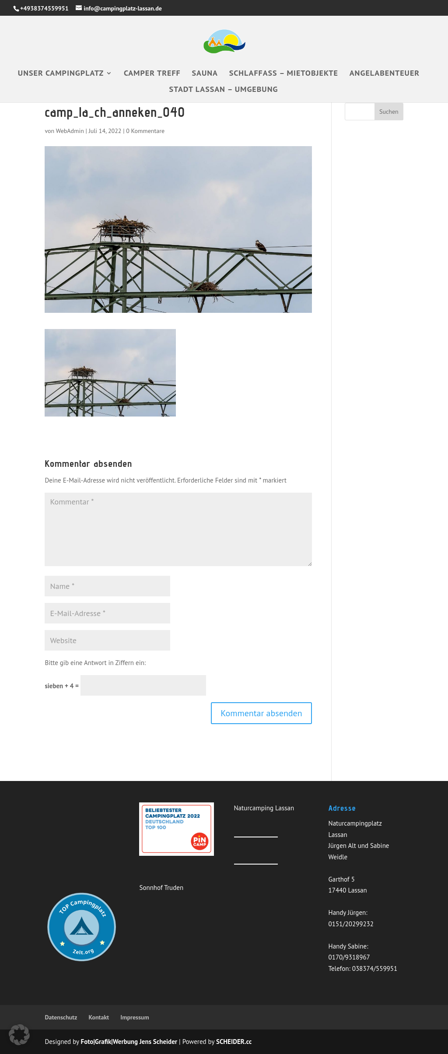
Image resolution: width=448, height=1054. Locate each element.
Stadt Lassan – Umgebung (223, 90)
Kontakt (98, 1017)
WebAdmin (70, 131)
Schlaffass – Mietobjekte (283, 74)
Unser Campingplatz (61, 74)
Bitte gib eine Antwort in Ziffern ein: (95, 662)
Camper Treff (152, 74)
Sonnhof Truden (161, 887)
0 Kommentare (145, 131)
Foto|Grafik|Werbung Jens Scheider (129, 1041)
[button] (19, 1034)
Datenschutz (61, 1017)
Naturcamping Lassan (264, 808)
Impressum (134, 1017)
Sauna (204, 74)
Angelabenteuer (385, 74)
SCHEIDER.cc (234, 1041)
